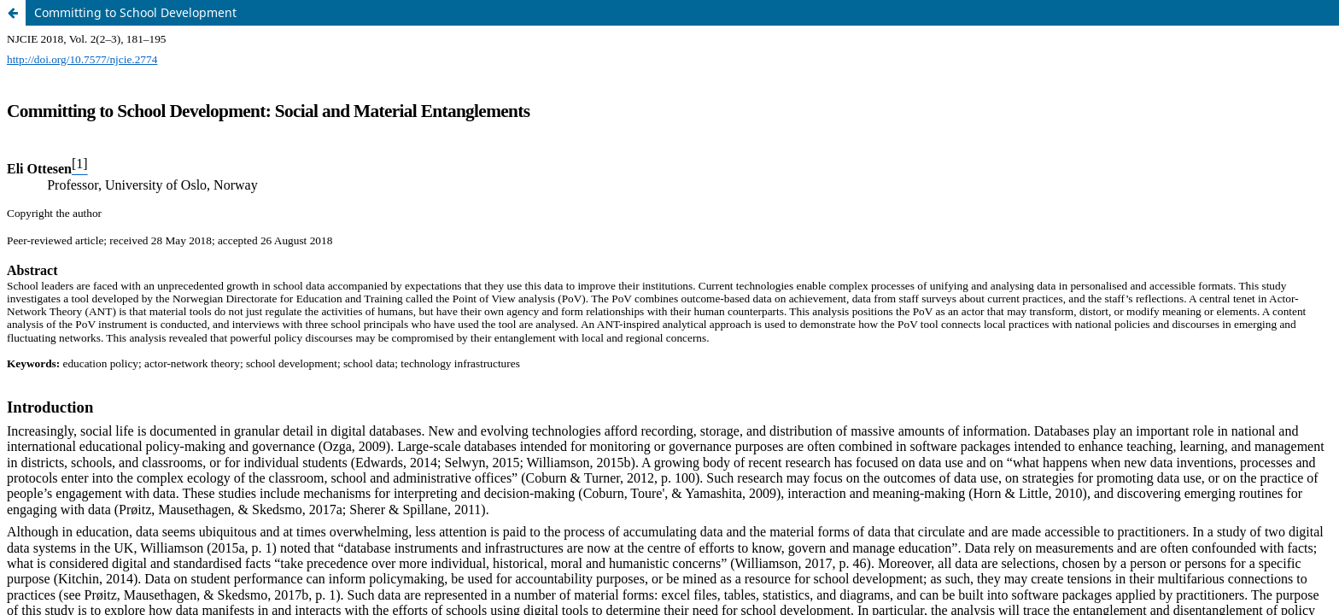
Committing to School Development (135, 12)
